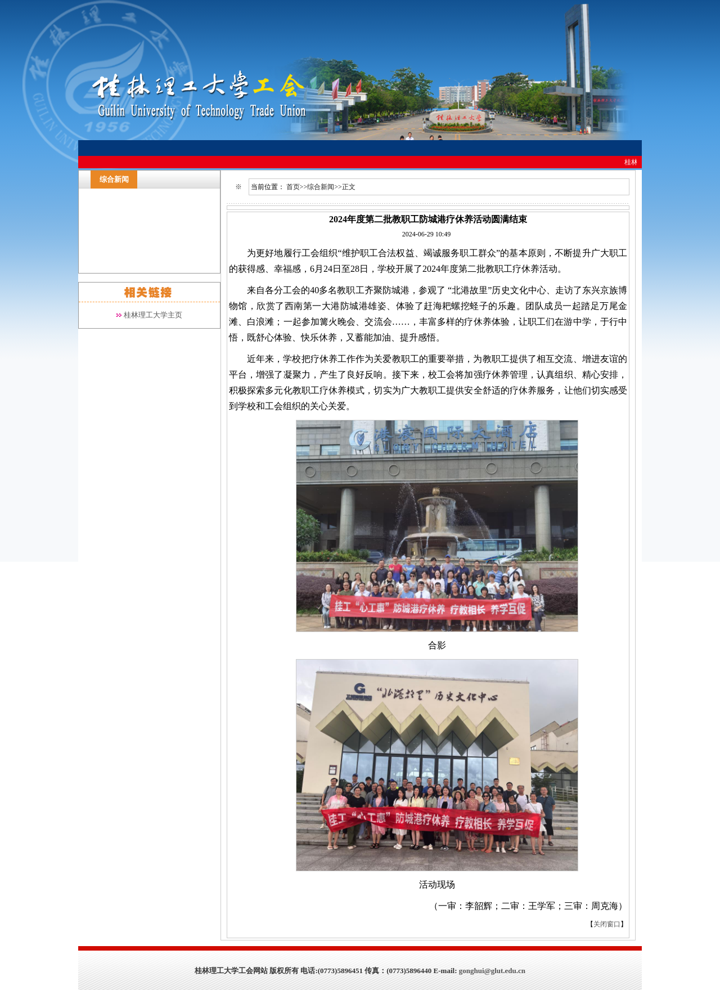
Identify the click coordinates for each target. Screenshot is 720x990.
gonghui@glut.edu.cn (492, 970)
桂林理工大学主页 (153, 315)
